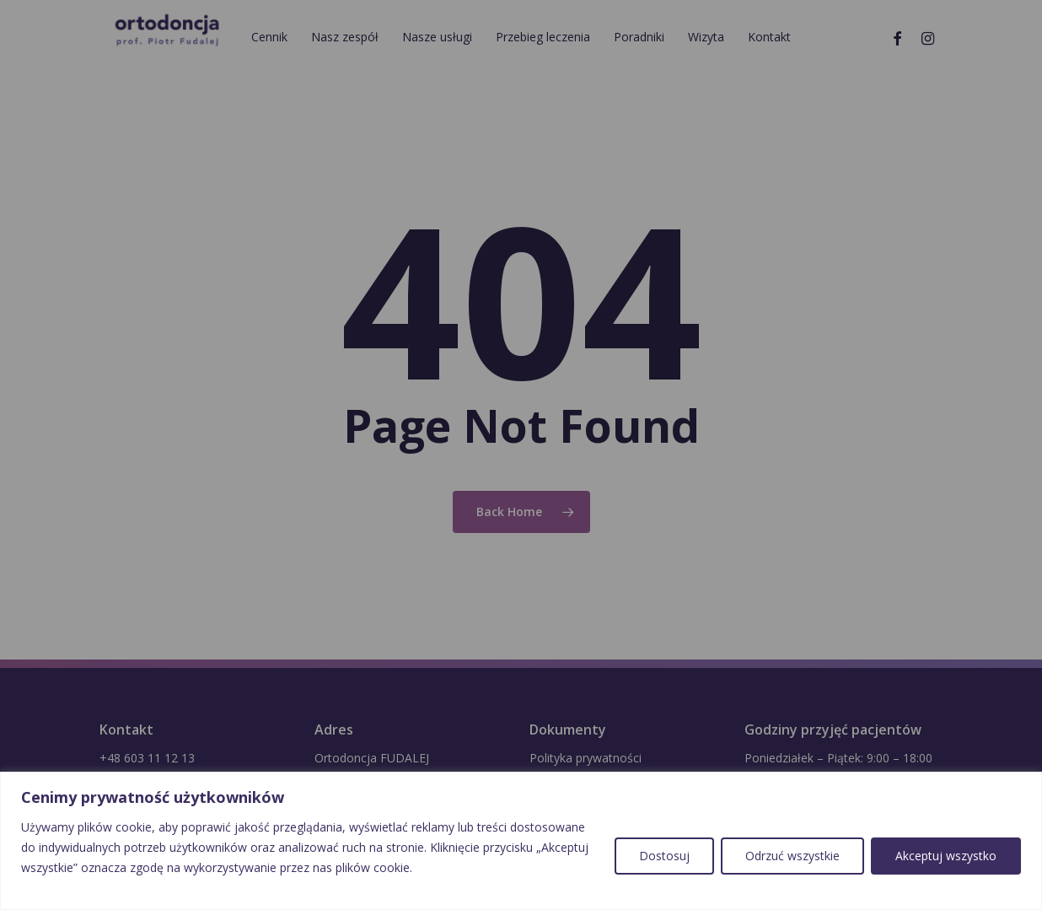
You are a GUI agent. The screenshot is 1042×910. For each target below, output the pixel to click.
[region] (521, 841)
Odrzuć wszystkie (792, 856)
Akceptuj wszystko (945, 856)
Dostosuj (664, 856)
